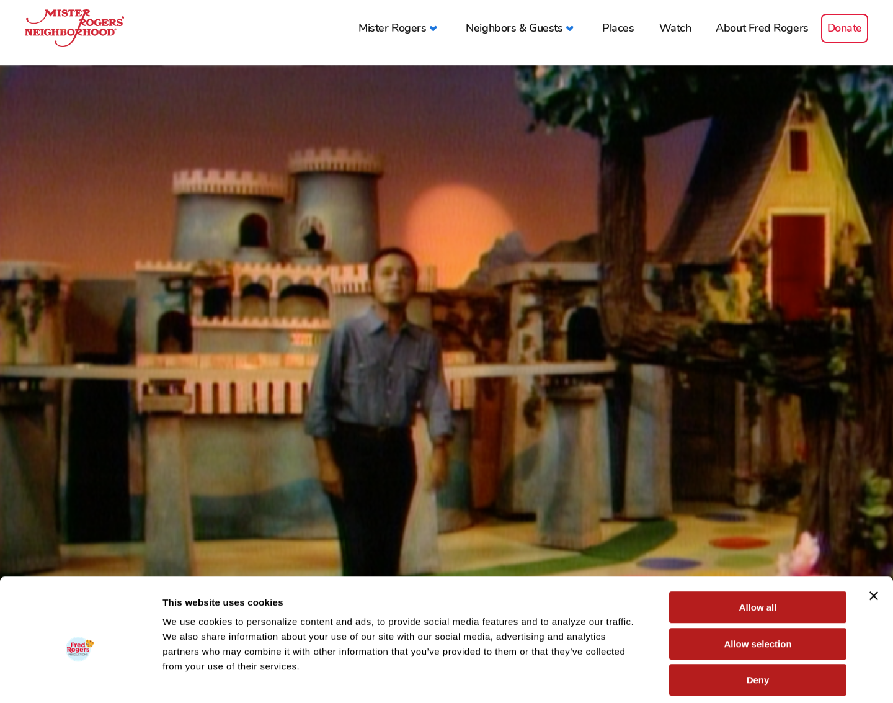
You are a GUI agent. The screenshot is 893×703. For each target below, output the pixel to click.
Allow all (758, 551)
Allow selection (757, 588)
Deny (758, 624)
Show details (651, 678)
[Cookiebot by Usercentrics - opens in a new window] (80, 678)
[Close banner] (873, 539)
